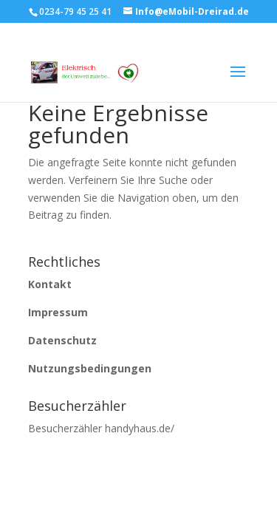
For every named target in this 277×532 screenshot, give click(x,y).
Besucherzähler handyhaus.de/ (101, 428)
